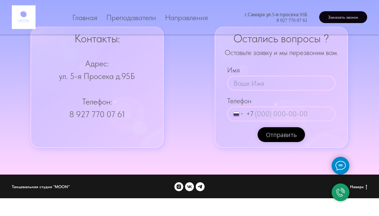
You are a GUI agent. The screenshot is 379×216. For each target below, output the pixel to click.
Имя (233, 70)
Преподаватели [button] (131, 17)
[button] (343, 17)
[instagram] (178, 186)
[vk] (189, 186)
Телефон (239, 100)
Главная (84, 17)
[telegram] (200, 186)
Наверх (358, 187)
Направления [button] (186, 17)
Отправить (281, 135)
